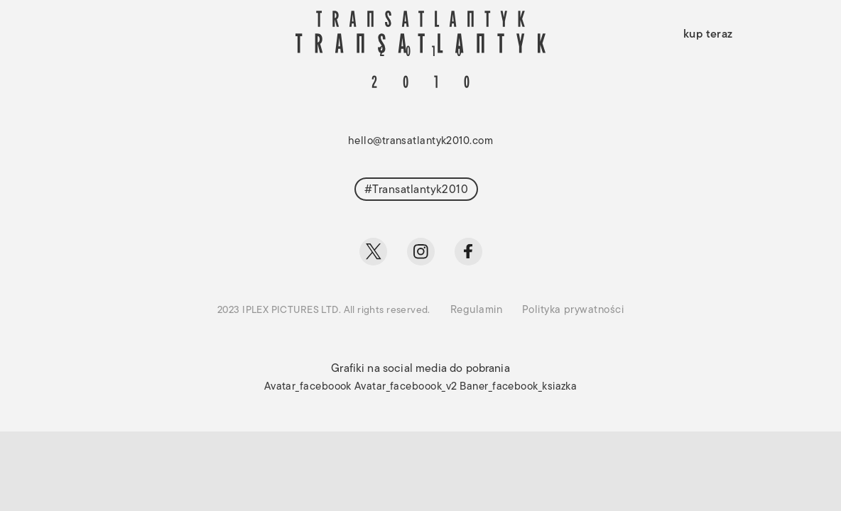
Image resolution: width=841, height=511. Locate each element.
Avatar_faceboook (308, 387)
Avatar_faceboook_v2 (405, 387)
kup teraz (708, 34)
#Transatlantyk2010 (416, 190)
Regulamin (476, 310)
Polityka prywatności (573, 310)
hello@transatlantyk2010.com (420, 141)
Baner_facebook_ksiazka (518, 387)
